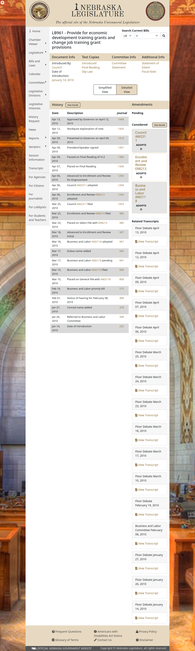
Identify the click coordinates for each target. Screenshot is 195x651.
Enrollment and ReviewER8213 (141, 163)
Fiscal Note (149, 71)
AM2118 (96, 241)
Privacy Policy (146, 631)
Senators (37, 147)
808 (121, 270)
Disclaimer (144, 640)
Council (57, 67)
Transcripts (36, 168)
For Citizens (36, 186)
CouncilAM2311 (141, 136)
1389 (121, 157)
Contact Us (103, 640)
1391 (121, 147)
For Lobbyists (37, 207)
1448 (121, 119)
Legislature (37, 52)
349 (121, 317)
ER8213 (100, 194)
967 (121, 232)
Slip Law (87, 71)
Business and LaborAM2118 (140, 193)
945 (121, 251)
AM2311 (82, 185)
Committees (37, 82)
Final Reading (91, 67)
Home (36, 31)
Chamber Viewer (37, 42)
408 (121, 298)
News (32, 129)
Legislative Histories (36, 106)
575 (121, 288)
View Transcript (146, 241)
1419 (121, 138)
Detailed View (126, 90)
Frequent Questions (67, 631)
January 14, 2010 (63, 80)
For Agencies (37, 177)
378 (121, 307)
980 (121, 213)
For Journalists (36, 196)
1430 (121, 128)
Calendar (35, 74)
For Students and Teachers (37, 218)
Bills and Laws (37, 63)
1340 (121, 166)
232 (121, 326)
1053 (121, 204)
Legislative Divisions (37, 93)
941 (121, 260)
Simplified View (104, 90)
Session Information (37, 157)
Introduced (89, 63)
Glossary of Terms (65, 640)
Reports (37, 138)
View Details (73, 105)
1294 (121, 176)
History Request (34, 119)
